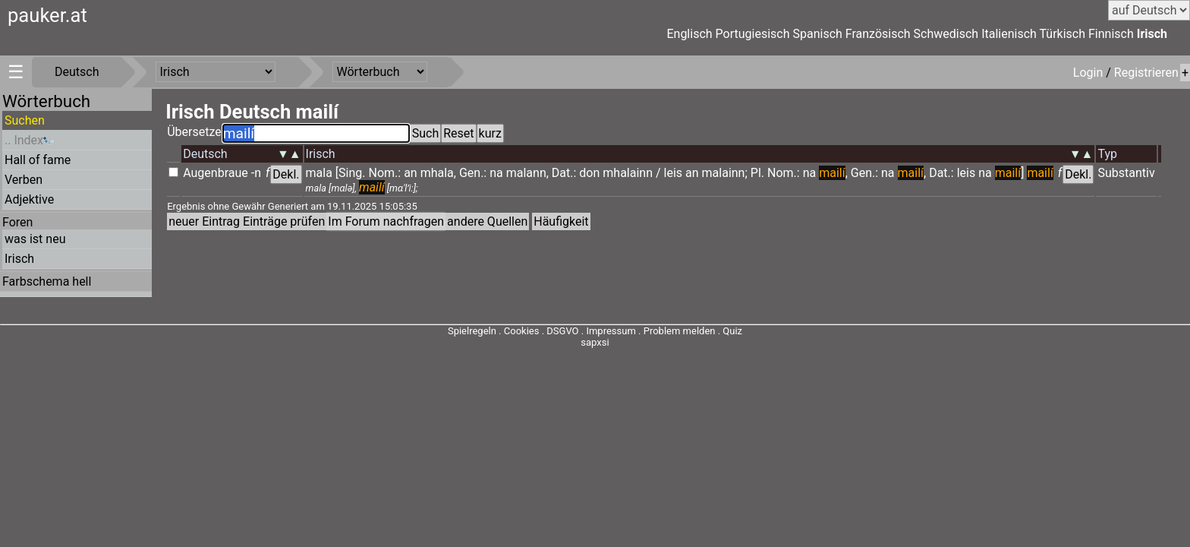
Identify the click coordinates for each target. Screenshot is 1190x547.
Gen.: (472, 173)
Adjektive (29, 199)
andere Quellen (487, 221)
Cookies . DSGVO (541, 331)
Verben (23, 179)
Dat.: (564, 173)
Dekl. (285, 174)
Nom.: (385, 173)
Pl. (757, 173)
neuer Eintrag (204, 221)
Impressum (610, 331)
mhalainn (628, 173)
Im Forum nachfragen (386, 221)
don (589, 173)
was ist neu (35, 239)
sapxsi (595, 342)
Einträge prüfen (284, 221)
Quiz (732, 331)
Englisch (689, 34)
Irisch (1152, 34)
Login (1089, 72)
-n (256, 173)
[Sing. (350, 173)
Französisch (878, 34)
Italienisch (1009, 34)
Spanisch (817, 34)
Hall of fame (38, 160)
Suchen (25, 120)
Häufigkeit (561, 221)
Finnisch (1111, 34)
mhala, (438, 173)
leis (673, 173)
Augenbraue (215, 173)
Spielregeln (472, 331)
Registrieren (1146, 72)
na (496, 173)
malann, (527, 173)
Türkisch (1063, 34)
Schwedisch (946, 34)
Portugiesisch (753, 34)
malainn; (725, 173)
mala (319, 173)
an (410, 173)
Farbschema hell (46, 281)
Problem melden (681, 331)
